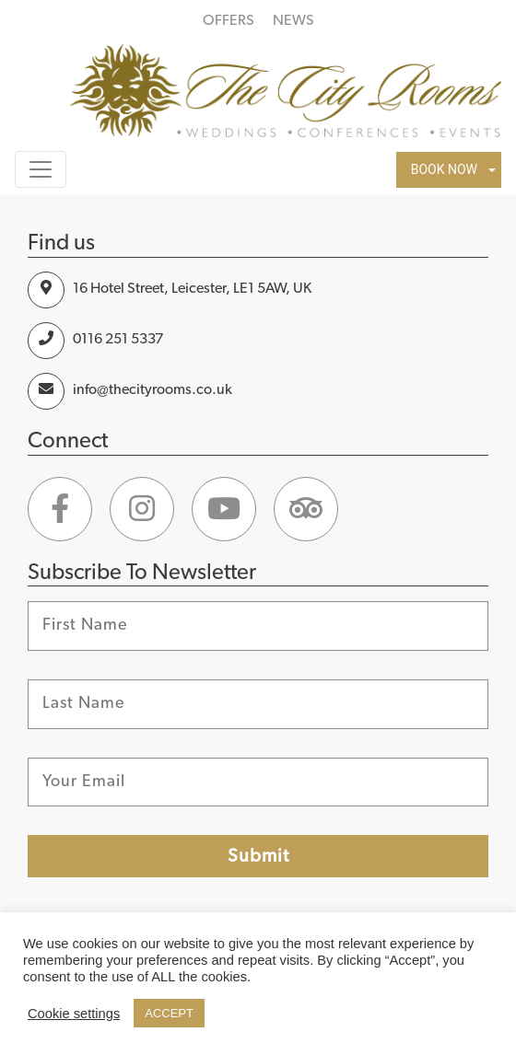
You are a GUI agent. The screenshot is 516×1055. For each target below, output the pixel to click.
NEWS (293, 20)
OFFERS (228, 20)
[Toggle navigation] (40, 169)
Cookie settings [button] (74, 1013)
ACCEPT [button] (169, 1013)
